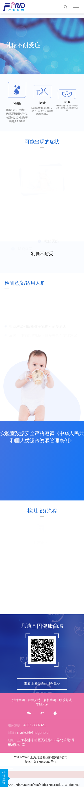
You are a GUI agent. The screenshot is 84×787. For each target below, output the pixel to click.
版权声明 (49, 700)
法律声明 (18, 700)
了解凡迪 (42, 704)
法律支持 (34, 700)
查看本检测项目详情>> (42, 684)
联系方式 (65, 700)
